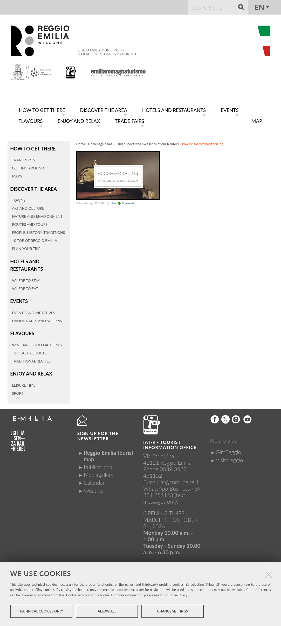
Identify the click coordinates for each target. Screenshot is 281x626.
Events (18, 298)
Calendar (94, 479)
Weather (94, 486)
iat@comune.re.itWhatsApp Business (170, 481)
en (259, 7)
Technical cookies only (41, 612)
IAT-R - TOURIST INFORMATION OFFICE (169, 441)
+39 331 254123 (172, 487)
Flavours (21, 330)
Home (80, 143)
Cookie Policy (177, 596)
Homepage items (100, 143)
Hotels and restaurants (26, 262)
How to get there (32, 147)
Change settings (172, 612)
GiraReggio (228, 448)
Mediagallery (99, 470)
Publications (98, 463)
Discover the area (32, 187)
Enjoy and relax (30, 370)
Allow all (107, 612)
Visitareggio (229, 456)
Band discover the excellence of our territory (147, 143)
